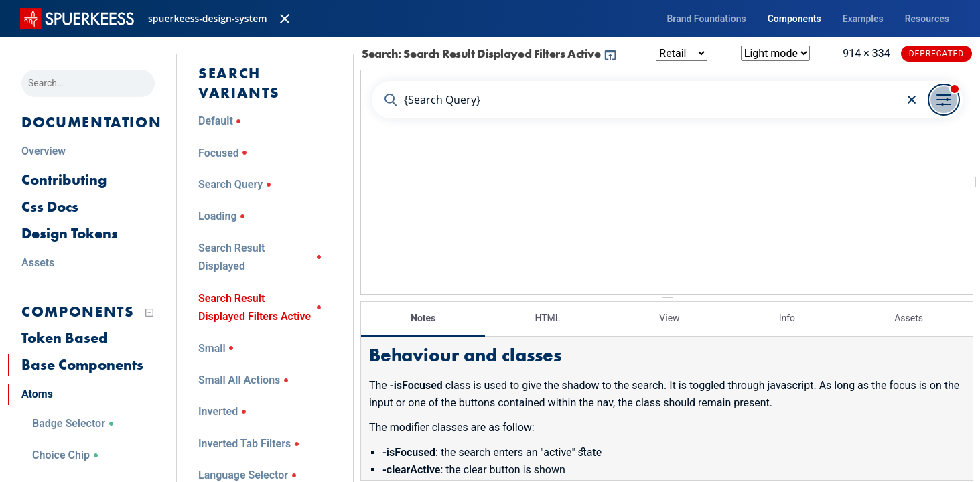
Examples (863, 18)
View (669, 318)
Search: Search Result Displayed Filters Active (490, 53)
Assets (908, 318)
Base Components (82, 364)
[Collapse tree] (149, 312)
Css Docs (49, 206)
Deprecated (936, 53)
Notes (423, 318)
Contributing (64, 179)
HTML (547, 318)
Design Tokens (69, 233)
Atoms (37, 394)
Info (787, 318)
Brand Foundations (706, 18)
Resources (927, 18)
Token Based (64, 337)
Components (794, 18)
